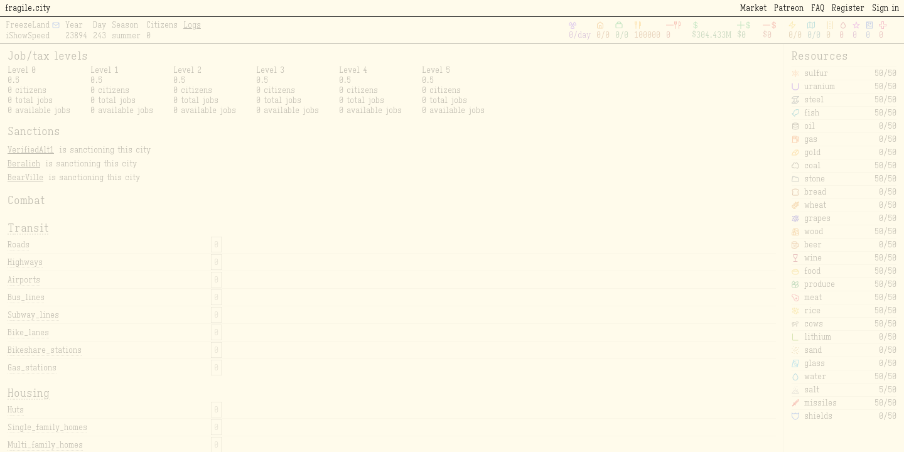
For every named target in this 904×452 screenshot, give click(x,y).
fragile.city (27, 8)
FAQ (817, 8)
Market (753, 8)
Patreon (789, 8)
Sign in (885, 8)
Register (848, 8)
